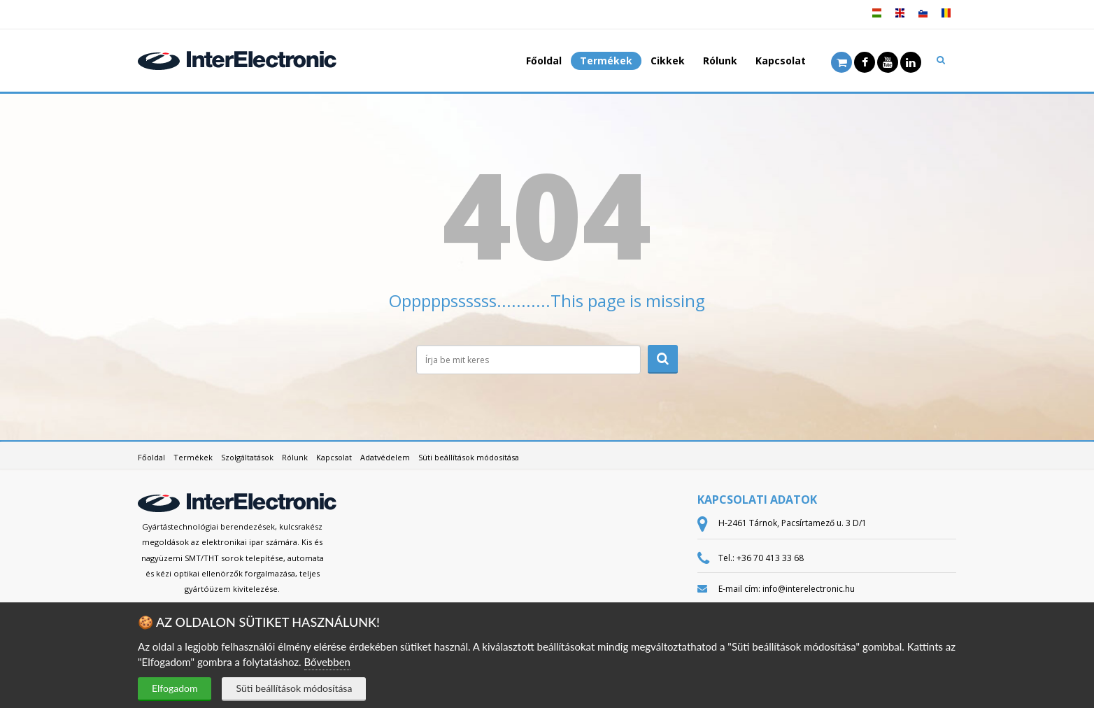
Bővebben (327, 662)
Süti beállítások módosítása (294, 688)
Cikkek (668, 60)
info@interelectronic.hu (808, 589)
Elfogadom (174, 688)
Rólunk (720, 60)
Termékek (606, 60)
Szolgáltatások (247, 457)
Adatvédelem (385, 457)
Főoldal (544, 60)
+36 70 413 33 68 (770, 558)
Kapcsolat (780, 60)
